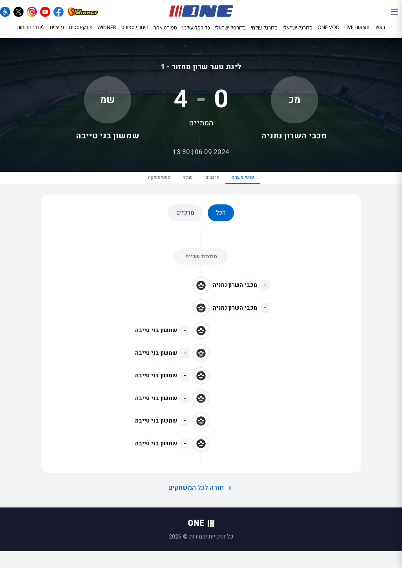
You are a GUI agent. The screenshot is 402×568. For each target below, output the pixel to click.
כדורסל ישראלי (230, 34)
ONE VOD (329, 34)
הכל (221, 229)
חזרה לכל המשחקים (201, 504)
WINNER (106, 34)
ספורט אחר (165, 34)
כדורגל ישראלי (297, 34)
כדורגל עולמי (264, 34)
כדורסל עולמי (196, 34)
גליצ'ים (57, 34)
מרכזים (185, 229)
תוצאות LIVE (356, 34)
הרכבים (221, 190)
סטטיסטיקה (130, 190)
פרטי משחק (272, 193)
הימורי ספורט (134, 34)
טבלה (178, 190)
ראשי (380, 34)
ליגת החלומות (31, 34)
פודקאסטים (81, 34)
